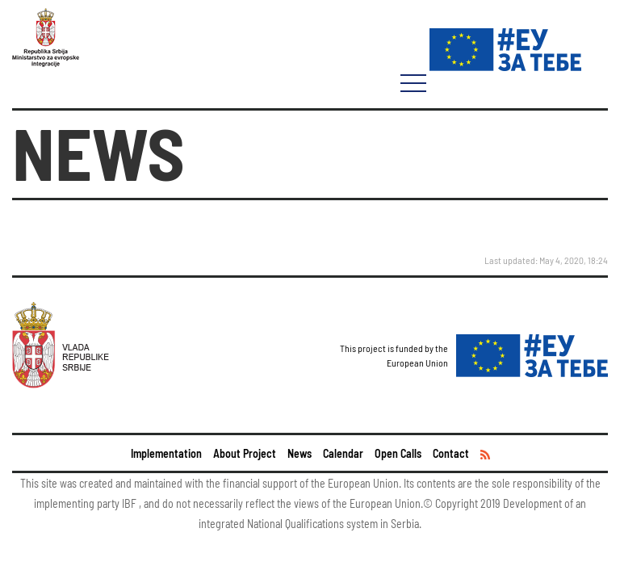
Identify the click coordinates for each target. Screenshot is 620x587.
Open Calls (398, 453)
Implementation (166, 453)
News (299, 453)
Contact (451, 453)
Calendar (343, 453)
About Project (244, 453)
